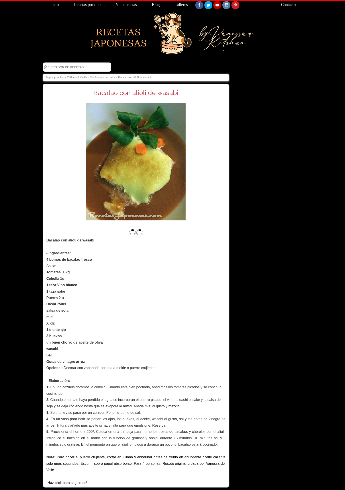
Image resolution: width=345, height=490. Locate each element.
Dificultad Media (77, 77)
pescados (110, 77)
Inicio (54, 4)
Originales (96, 77)
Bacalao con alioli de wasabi (135, 92)
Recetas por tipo (87, 4)
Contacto (288, 4)
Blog (156, 4)
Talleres (181, 4)
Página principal (54, 77)
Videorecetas (126, 4)
